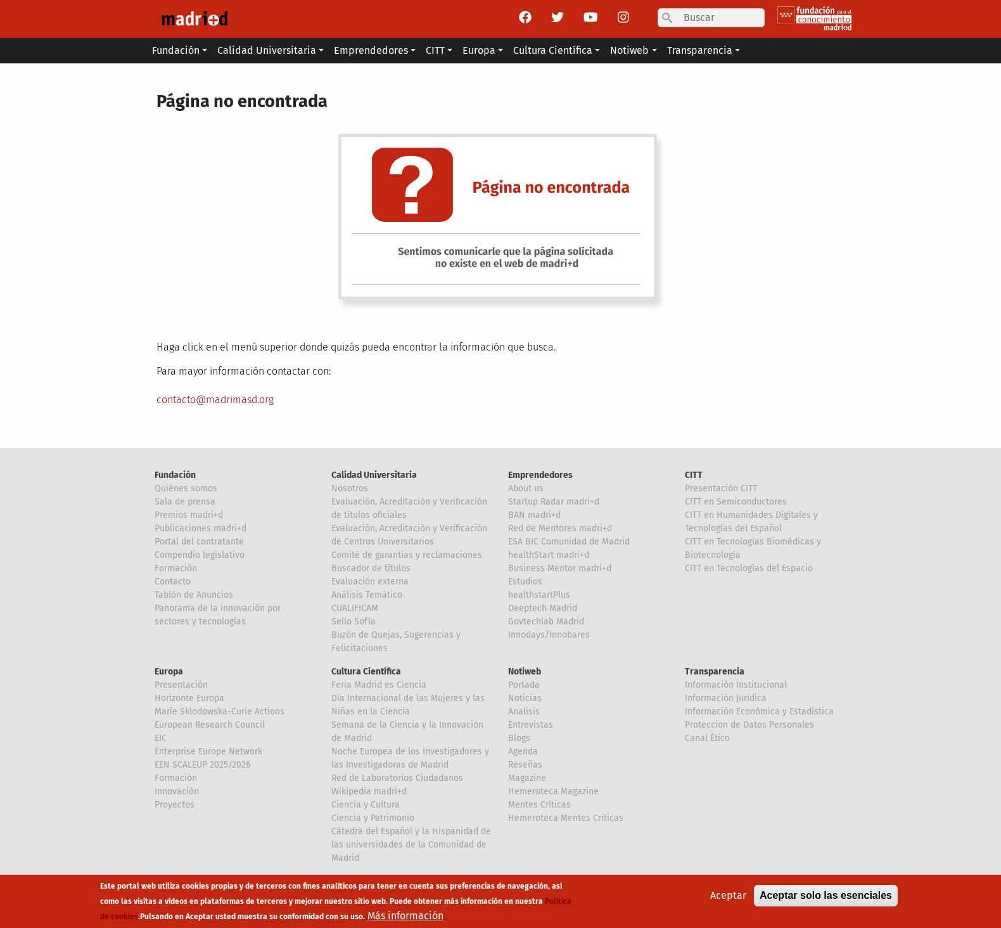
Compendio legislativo (200, 555)
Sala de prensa (185, 501)
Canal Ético (707, 738)
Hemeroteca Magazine (553, 791)
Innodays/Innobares (549, 634)
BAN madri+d (534, 515)
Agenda (523, 751)
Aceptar (728, 899)
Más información (405, 919)
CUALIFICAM (354, 608)
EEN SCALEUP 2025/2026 (202, 764)
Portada (524, 685)
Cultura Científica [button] (552, 50)
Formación (176, 568)
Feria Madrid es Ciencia (378, 685)
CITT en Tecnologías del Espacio (749, 568)
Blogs (519, 738)
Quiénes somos (186, 488)
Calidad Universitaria (374, 475)
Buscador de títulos (371, 568)
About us (526, 488)
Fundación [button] (176, 50)
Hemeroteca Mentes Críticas (565, 818)
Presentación (181, 685)
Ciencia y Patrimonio (372, 818)
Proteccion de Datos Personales (749, 724)
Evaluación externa (370, 581)
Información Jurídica (726, 698)
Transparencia (714, 671)
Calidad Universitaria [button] (266, 50)
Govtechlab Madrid (546, 621)
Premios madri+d (189, 515)
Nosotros (349, 488)
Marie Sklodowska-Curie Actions (219, 711)
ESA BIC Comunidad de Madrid (569, 541)
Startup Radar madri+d (553, 501)
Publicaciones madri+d (200, 528)
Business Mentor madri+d (559, 568)
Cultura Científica (366, 671)
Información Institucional (736, 685)
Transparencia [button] (699, 50)
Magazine (527, 778)
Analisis (524, 711)
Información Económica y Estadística (759, 711)
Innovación (177, 791)
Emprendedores (540, 475)
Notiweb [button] (629, 50)
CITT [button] (435, 50)
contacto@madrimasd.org (215, 400)
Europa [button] (478, 50)
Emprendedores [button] (371, 50)
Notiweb (524, 671)
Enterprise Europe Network (208, 751)
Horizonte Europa (189, 698)
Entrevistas (530, 724)
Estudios (525, 581)
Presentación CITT (721, 488)
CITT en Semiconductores (736, 501)
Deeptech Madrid (542, 608)
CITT (694, 475)
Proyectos (174, 804)
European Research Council (210, 724)
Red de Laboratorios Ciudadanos (397, 778)
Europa (169, 671)
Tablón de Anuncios (194, 595)
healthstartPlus (539, 595)
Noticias (525, 698)
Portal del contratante (199, 541)
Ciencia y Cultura (365, 804)
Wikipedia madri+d (369, 791)
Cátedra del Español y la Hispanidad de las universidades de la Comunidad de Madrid (411, 844)
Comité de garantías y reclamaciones (406, 555)
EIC (161, 738)
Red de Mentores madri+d (560, 528)
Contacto (173, 581)
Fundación (175, 475)
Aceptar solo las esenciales (826, 898)
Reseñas (525, 764)
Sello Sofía (353, 621)
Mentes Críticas (539, 804)
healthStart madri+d (548, 555)
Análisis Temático (366, 595)
